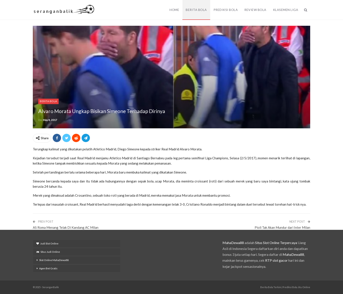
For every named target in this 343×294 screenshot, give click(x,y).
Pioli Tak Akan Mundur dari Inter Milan (282, 227)
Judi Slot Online (47, 243)
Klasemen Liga (285, 10)
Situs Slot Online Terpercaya (276, 243)
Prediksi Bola (226, 10)
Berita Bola (196, 10)
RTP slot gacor (276, 260)
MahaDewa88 (233, 243)
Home (174, 10)
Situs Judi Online (48, 251)
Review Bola (255, 10)
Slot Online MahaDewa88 (54, 260)
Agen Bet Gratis (48, 268)
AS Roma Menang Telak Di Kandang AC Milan (65, 227)
